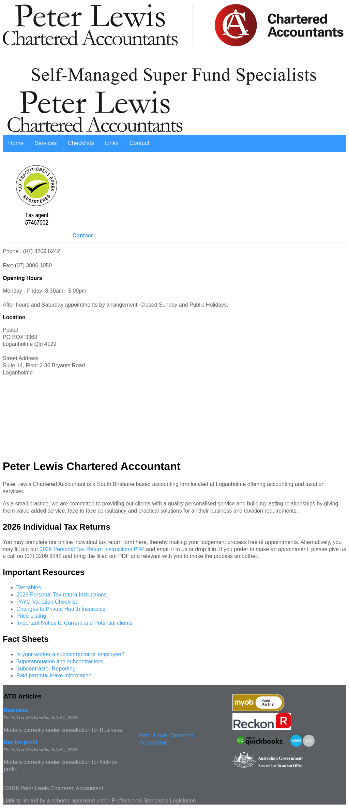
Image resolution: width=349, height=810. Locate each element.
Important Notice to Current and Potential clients (74, 623)
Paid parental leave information (54, 675)
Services (45, 143)
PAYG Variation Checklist (46, 602)
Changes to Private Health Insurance (60, 609)
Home (16, 143)
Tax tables (28, 587)
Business (16, 710)
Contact (140, 143)
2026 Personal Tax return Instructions (61, 595)
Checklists (81, 143)
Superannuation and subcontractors (59, 661)
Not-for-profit (21, 742)
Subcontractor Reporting (45, 669)
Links (112, 143)
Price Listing (31, 616)
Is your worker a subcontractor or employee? (70, 654)
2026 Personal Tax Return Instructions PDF (92, 549)
